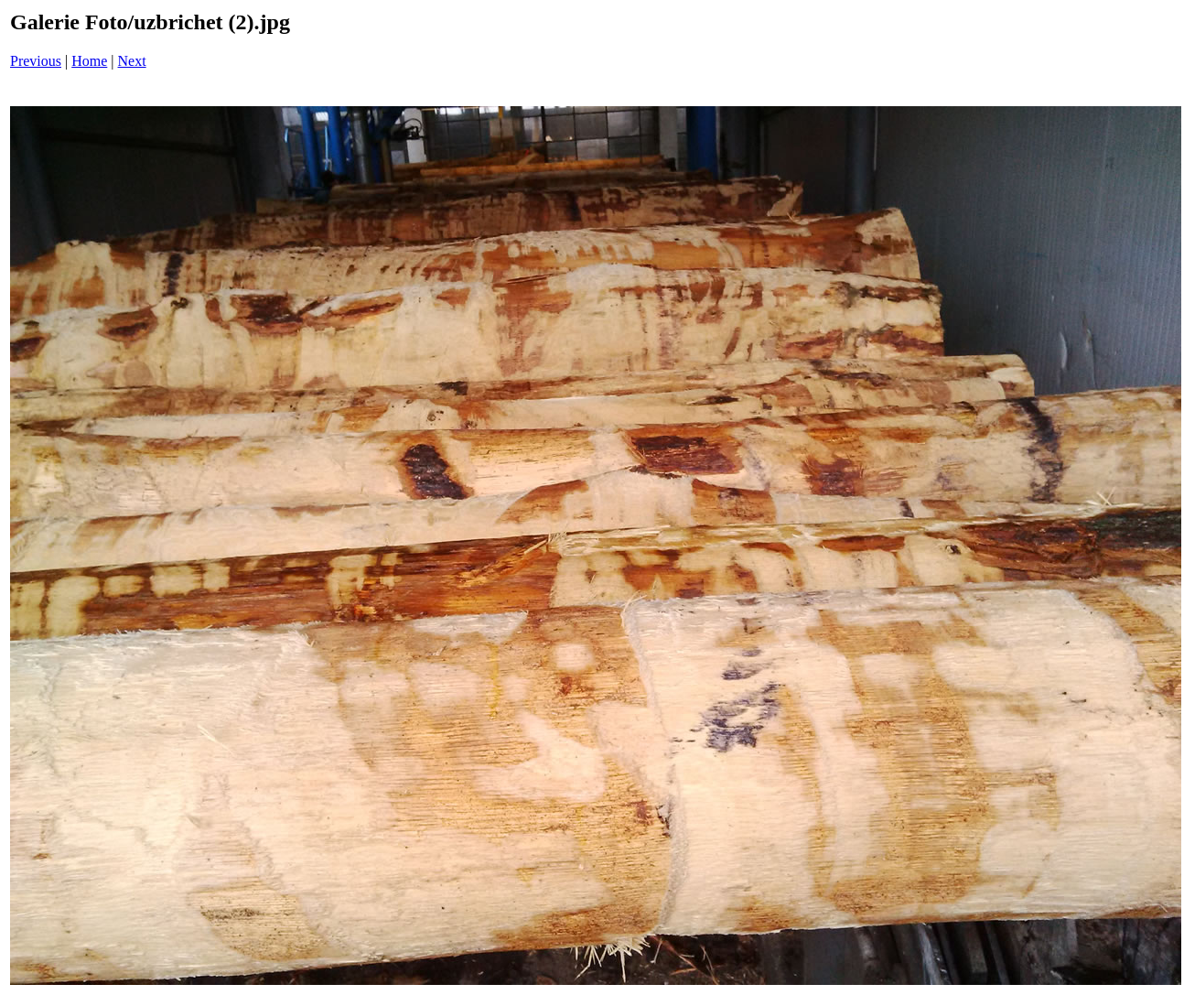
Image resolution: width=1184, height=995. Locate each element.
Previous (35, 61)
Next (132, 61)
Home (89, 61)
